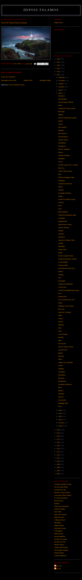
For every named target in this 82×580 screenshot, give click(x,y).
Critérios (61, 202)
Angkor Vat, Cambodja (65, 362)
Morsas (60, 152)
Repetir (60, 353)
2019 (58, 433)
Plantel (60, 187)
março (61, 419)
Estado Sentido (59, 553)
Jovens (60, 162)
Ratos (60, 387)
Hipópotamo (62, 381)
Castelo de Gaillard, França (66, 199)
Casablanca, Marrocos (65, 384)
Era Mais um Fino (60, 542)
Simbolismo (62, 143)
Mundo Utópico (59, 545)
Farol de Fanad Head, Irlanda (67, 118)
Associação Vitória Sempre (62, 495)
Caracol (60, 318)
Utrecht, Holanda (63, 227)
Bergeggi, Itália (63, 403)
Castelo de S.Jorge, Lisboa (66, 240)
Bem (59, 174)
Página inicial (28, 80)
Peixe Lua (61, 168)
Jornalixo (61, 234)
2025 (58, 62)
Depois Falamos (41, 10)
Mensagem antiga (45, 80)
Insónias (56, 503)
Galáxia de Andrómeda (65, 284)
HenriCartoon (58, 534)
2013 (58, 452)
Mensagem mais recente (8, 80)
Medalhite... (62, 246)
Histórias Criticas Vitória (62, 492)
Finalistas (61, 394)
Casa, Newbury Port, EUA (66, 300)
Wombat (60, 231)
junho (61, 410)
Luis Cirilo (58, 566)
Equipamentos (62, 221)
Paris (59, 328)
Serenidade (61, 281)
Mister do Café (59, 517)
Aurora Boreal (62, 350)
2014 (58, 449)
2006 (58, 474)
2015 (58, 445)
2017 (58, 439)
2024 (58, 65)
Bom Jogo (61, 111)
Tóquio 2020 (62, 249)
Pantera (60, 271)
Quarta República (59, 536)
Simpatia (61, 369)
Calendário (61, 372)
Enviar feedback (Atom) (16, 85)
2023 (58, 68)
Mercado (61, 356)
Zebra (60, 105)
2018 (58, 436)
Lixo (59, 278)
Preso (60, 406)
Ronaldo (60, 337)
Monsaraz (61, 378)
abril (60, 416)
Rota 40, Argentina (64, 149)
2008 (58, 467)
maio (60, 413)
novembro (62, 80)
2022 (58, 71)
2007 (58, 470)
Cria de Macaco (63, 136)
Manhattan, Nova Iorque (65, 306)
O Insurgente (58, 531)
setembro (62, 87)
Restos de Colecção (60, 514)
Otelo (60, 205)
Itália (59, 340)
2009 (58, 464)
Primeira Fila (62, 296)
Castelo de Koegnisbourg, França (68, 290)
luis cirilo (58, 569)
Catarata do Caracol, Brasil (66, 108)
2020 (58, 430)
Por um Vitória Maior (61, 487)
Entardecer (61, 96)
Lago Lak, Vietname (64, 312)
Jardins (60, 121)
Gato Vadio (57, 512)
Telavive (61, 397)
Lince (60, 209)
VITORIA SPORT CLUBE (62, 484)
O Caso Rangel (63, 262)
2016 (58, 442)
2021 (58, 75)
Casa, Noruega (62, 334)
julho (60, 93)
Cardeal (60, 243)
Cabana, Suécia (63, 140)
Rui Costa (61, 309)
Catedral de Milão (63, 155)
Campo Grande (63, 265)
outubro (61, 84)
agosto (61, 90)
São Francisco (62, 133)
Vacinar (60, 322)
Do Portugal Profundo (61, 550)
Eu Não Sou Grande (60, 539)
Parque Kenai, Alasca (65, 224)
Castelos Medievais (60, 555)
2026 (58, 59)
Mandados (61, 158)
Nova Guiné (62, 343)
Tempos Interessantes (61, 547)
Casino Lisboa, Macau (65, 171)
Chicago (60, 274)
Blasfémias (57, 523)
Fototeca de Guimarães (61, 506)
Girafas (60, 124)
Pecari (60, 331)
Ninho (60, 359)
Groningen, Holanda (64, 193)
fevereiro (62, 423)
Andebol (61, 190)
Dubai (60, 315)
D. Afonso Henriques (61, 498)
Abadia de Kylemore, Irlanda (67, 259)
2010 (58, 461)
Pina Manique (62, 99)
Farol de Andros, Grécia (65, 347)
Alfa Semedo (62, 127)
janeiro (61, 426)
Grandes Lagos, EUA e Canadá (68, 165)
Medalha (61, 130)
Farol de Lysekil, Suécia (65, 256)
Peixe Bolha (62, 400)
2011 (58, 458)
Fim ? (60, 293)
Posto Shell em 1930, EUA (66, 268)
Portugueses (62, 146)
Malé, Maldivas (63, 212)
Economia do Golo (60, 490)
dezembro (62, 77)
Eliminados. (62, 375)
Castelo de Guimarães (65, 184)
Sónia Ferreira (58, 501)
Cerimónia (61, 218)
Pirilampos (61, 180)
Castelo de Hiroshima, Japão (67, 215)
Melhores (61, 325)
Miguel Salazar (59, 525)
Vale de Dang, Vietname (65, 102)
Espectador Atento (60, 528)
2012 (58, 455)
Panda (60, 253)
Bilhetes (60, 115)
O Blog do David (59, 520)
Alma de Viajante (59, 509)
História (60, 390)
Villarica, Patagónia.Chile (66, 177)
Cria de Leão (62, 287)
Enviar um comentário (8, 77)
